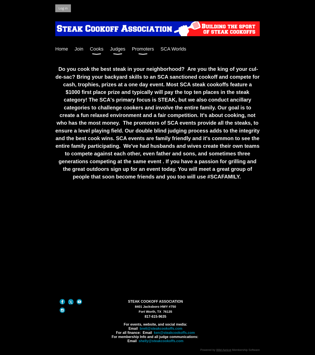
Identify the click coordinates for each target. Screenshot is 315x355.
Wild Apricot (223, 350)
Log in (63, 8)
